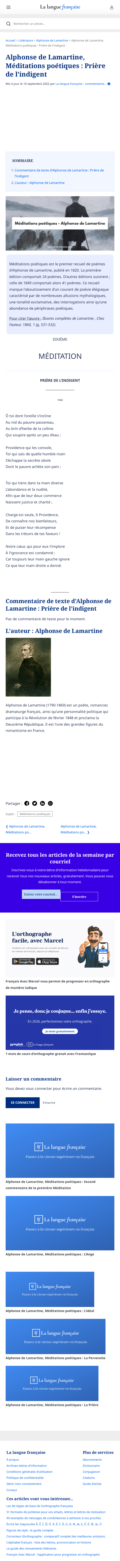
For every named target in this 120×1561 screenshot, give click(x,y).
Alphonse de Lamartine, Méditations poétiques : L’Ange (60, 1226)
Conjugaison (91, 1472)
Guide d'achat (92, 1484)
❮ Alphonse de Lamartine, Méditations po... (25, 829)
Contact (11, 1490)
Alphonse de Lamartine (52, 40)
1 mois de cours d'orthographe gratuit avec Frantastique (60, 1026)
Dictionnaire (91, 1466)
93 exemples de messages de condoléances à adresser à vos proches (53, 1518)
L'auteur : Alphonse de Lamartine (40, 182)
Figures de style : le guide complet (29, 1530)
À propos (12, 1459)
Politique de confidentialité (24, 1478)
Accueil (10, 40)
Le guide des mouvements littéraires (31, 1548)
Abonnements (92, 1459)
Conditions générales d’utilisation (29, 1472)
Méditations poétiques (35, 814)
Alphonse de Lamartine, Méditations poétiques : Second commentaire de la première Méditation (60, 1156)
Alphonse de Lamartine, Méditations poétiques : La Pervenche (56, 1339)
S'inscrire (49, 1103)
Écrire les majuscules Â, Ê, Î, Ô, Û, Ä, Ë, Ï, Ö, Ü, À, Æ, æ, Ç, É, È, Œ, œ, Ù (54, 1524)
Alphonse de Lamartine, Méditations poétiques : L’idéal (50, 1292)
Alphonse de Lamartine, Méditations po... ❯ (79, 829)
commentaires (94, 84)
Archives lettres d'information (26, 1466)
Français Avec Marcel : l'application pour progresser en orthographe (53, 1554)
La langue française (69, 84)
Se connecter (22, 1102)
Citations (89, 1478)
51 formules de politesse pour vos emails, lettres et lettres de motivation (56, 1512)
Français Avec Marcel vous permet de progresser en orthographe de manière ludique (60, 954)
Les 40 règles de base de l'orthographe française (39, 1506)
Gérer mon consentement (23, 1484)
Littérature (26, 40)
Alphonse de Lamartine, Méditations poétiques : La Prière (52, 1386)
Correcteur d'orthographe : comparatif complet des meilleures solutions (55, 1536)
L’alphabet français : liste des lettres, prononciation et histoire (48, 1542)
